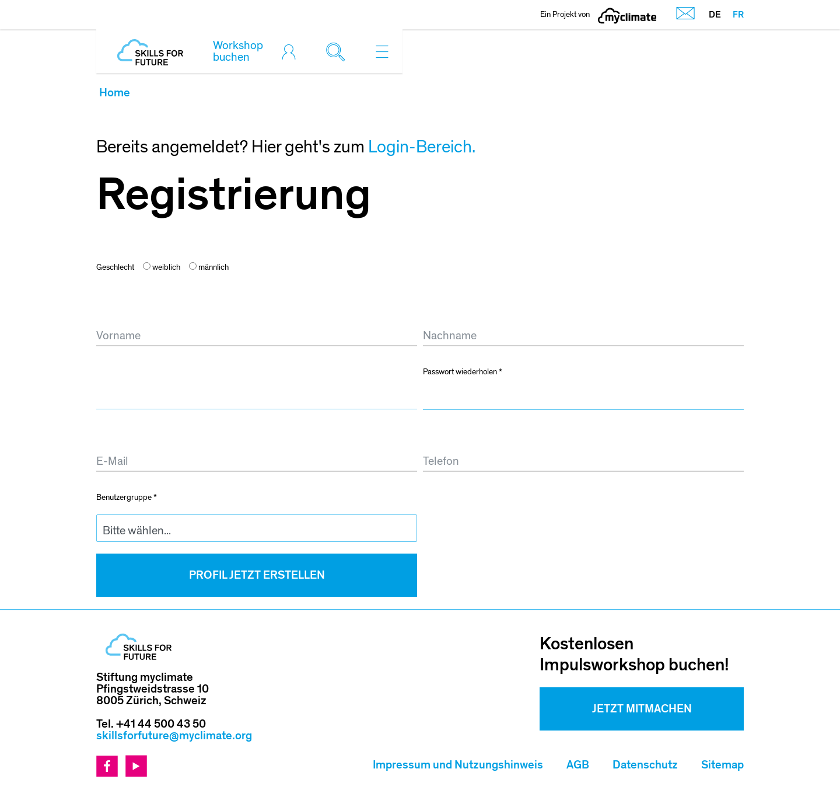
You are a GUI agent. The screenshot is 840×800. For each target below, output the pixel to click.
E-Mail (114, 434)
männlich (209, 267)
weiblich (161, 267)
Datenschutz (645, 765)
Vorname (119, 309)
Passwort (120, 371)
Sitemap (722, 765)
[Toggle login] (291, 51)
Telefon (439, 434)
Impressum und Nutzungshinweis (458, 765)
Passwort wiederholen (462, 371)
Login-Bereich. (421, 147)
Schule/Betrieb (460, 496)
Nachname (450, 309)
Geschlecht (115, 267)
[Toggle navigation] (382, 51)
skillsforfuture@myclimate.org (174, 735)
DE (715, 14)
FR (738, 14)
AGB (577, 765)
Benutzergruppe (126, 497)
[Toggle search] (338, 51)
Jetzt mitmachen (642, 708)
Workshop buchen (238, 51)
